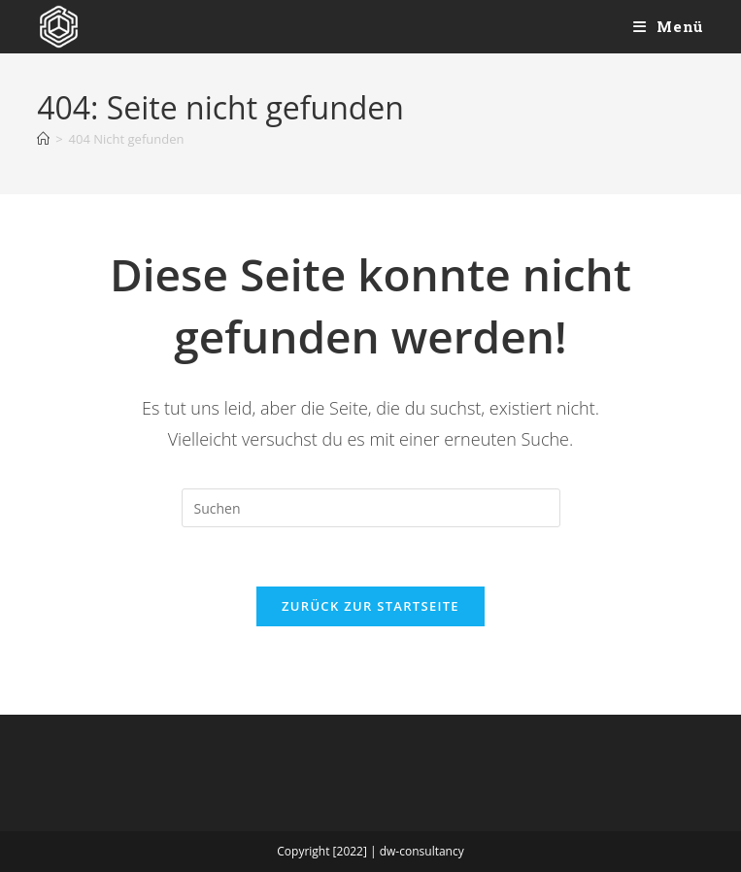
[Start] (43, 139)
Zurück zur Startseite (370, 606)
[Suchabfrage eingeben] (371, 507)
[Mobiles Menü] (668, 26)
